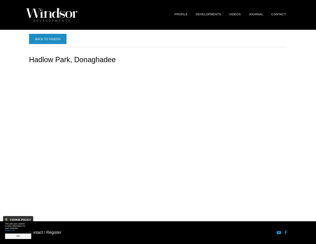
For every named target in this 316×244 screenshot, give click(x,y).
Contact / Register (45, 232)
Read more (10, 230)
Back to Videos (47, 39)
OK (18, 236)
